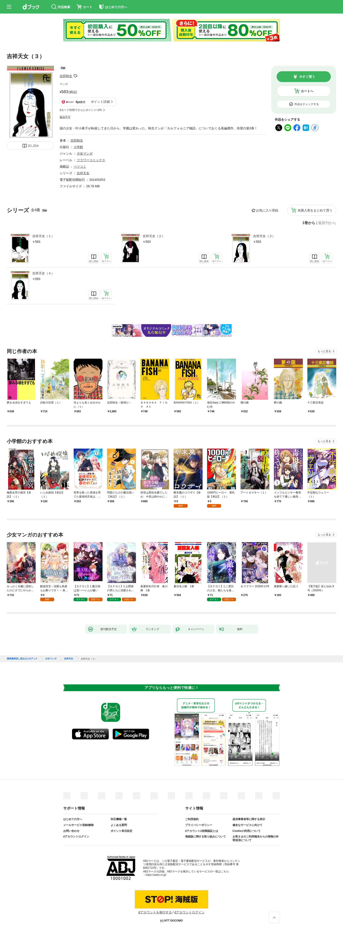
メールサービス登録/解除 (78, 825)
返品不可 (65, 117)
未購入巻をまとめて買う (315, 210)
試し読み (33, 145)
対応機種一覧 (119, 819)
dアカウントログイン (76, 836)
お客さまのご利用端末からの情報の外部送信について (256, 838)
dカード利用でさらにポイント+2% (81, 110)
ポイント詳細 (100, 101)
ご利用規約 (192, 819)
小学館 (78, 147)
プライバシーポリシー (198, 825)
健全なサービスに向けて (247, 825)
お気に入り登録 (267, 210)
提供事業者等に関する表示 (249, 819)
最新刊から (327, 223)
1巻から (308, 223)
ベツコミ (80, 166)
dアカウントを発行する (155, 912)
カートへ (307, 91)
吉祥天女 (83, 173)
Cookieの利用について (247, 830)
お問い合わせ (71, 830)
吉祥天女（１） (43, 236)
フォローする (75, 76)
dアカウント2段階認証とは (201, 830)
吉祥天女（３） (264, 236)
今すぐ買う (307, 76)
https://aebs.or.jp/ (156, 874)
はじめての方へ (72, 819)
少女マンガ (85, 153)
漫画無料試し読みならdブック (22, 659)
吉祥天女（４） (43, 273)
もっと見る (324, 351)
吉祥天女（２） (154, 236)
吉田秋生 (66, 76)
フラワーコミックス (91, 160)
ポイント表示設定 (121, 830)
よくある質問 (119, 825)
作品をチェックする (306, 104)
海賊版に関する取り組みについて (205, 836)
